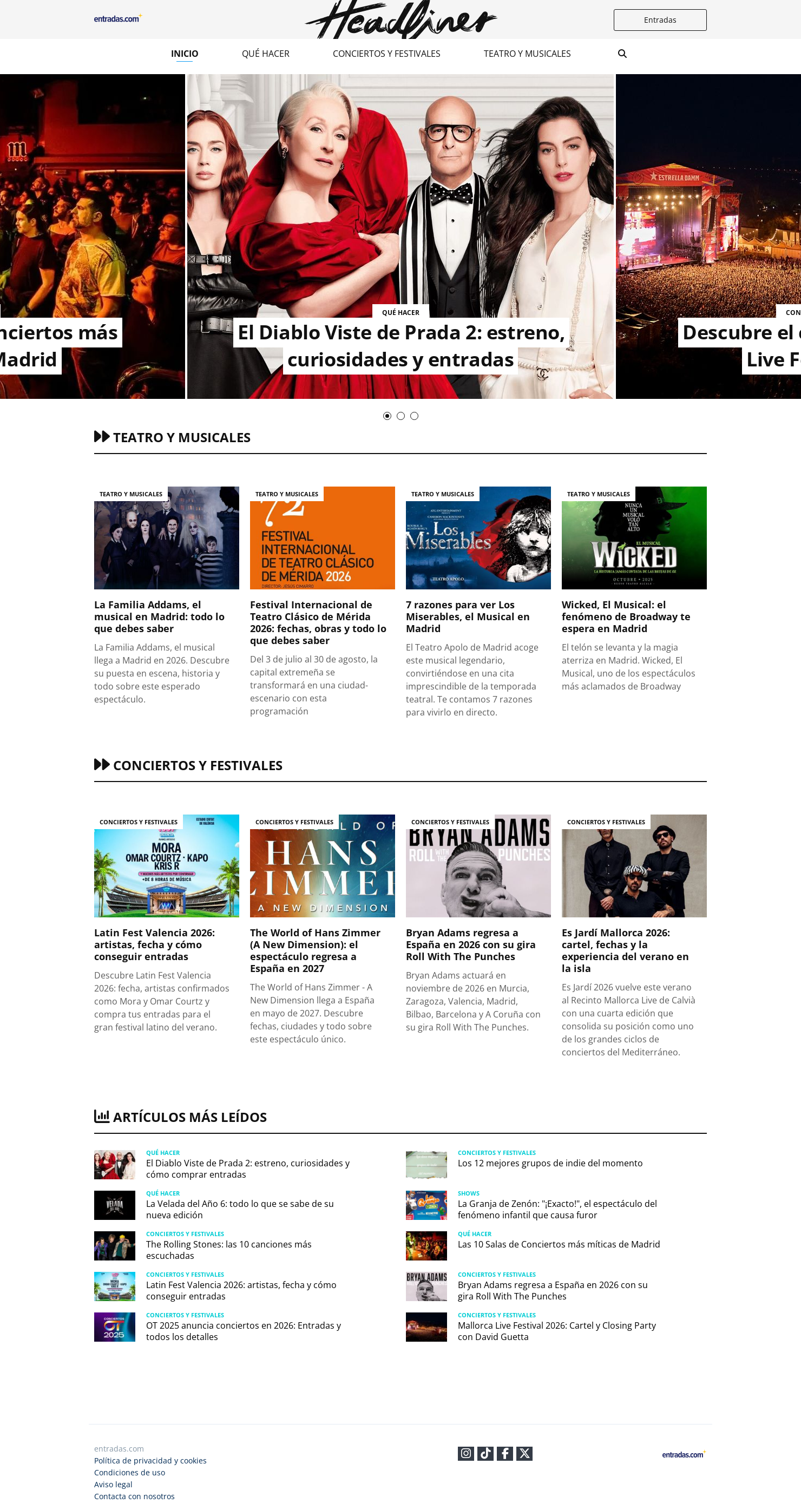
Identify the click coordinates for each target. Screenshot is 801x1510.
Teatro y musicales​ (527, 54)
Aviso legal (113, 1484)
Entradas (660, 20)
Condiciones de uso (129, 1472)
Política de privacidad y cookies (150, 1460)
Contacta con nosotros (134, 1496)
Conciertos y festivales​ (387, 54)
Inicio (185, 54)
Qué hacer (266, 54)
